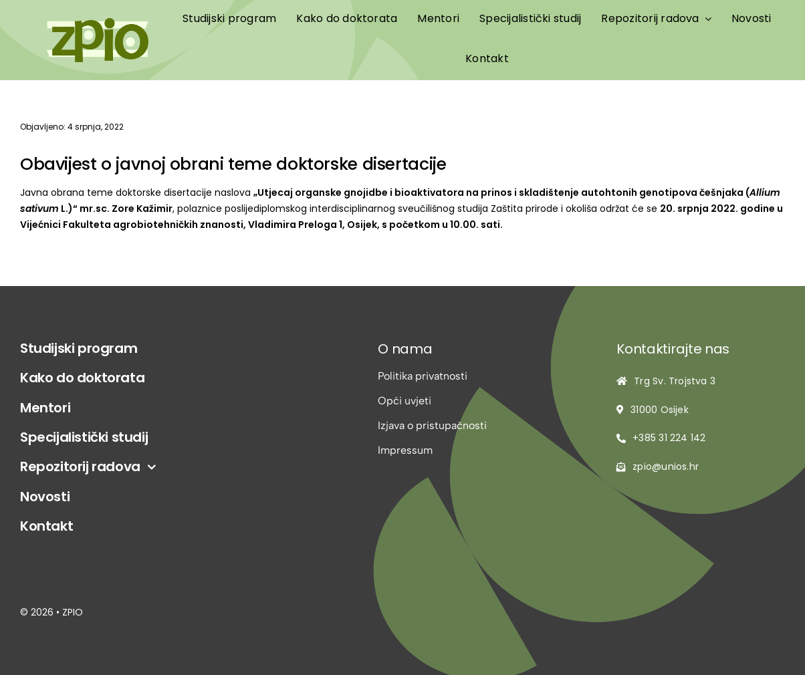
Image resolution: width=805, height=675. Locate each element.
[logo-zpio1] (97, 23)
